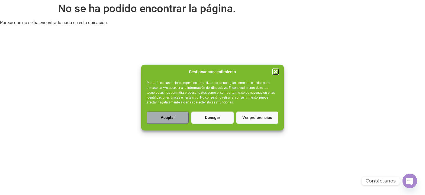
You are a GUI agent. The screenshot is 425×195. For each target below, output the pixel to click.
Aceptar (168, 117)
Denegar (212, 117)
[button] (275, 71)
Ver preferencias (257, 117)
